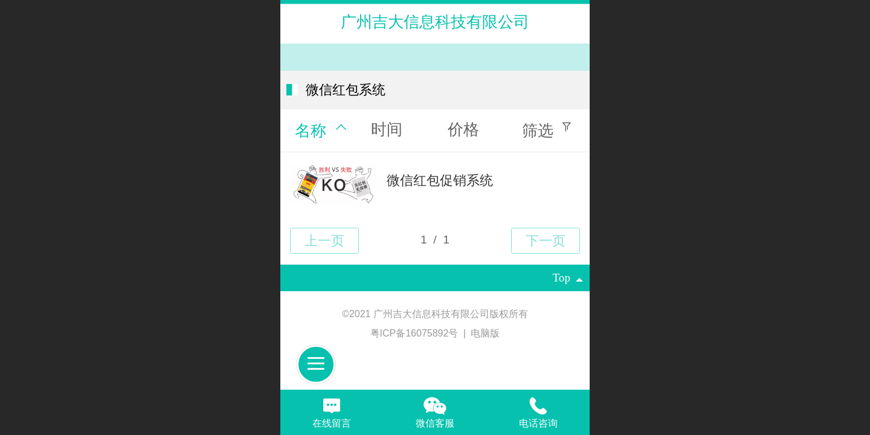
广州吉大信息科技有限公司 (435, 21)
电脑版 (485, 333)
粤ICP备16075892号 (415, 333)
